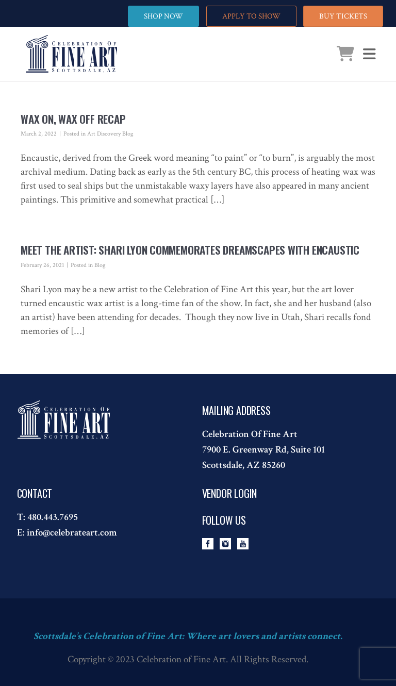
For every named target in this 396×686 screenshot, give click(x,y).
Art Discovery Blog (110, 134)
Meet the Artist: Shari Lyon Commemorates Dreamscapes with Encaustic (190, 250)
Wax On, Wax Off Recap (73, 119)
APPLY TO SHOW (251, 16)
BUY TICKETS (343, 16)
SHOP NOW (163, 16)
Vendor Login (229, 493)
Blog (100, 265)
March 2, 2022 (39, 134)
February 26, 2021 (42, 265)
